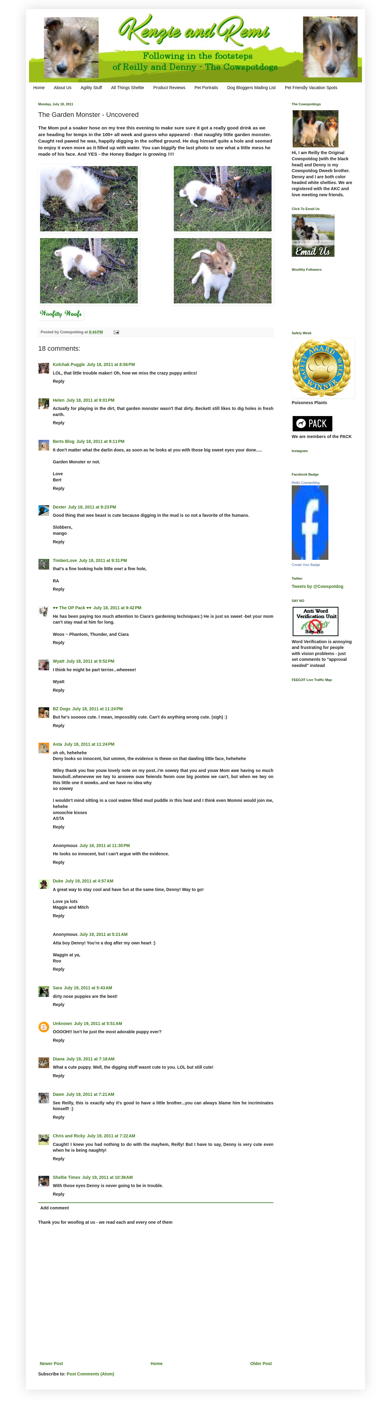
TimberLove (65, 560)
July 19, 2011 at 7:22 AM (111, 1135)
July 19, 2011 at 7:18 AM (90, 1058)
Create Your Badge (306, 565)
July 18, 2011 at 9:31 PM (103, 560)
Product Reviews (169, 87)
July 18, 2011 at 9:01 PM (90, 400)
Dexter (59, 507)
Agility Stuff (91, 87)
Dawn (58, 1094)
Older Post (261, 1363)
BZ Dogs (62, 708)
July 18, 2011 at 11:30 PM (104, 845)
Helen (58, 400)
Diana (58, 1058)
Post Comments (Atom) (90, 1373)
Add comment (54, 1207)
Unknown (62, 1023)
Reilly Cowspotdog (306, 482)
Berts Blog (64, 441)
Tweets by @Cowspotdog (317, 586)
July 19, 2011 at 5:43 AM (88, 987)
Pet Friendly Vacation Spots (311, 87)
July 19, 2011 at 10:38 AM (107, 1177)
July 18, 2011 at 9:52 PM (90, 661)
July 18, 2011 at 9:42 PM (117, 607)
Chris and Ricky (69, 1135)
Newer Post (51, 1363)
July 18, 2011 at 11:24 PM (97, 708)
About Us (62, 87)
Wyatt (58, 661)
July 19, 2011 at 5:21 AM (103, 934)
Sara (57, 987)
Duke (58, 881)
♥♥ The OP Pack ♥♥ (72, 607)
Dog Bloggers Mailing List (251, 87)
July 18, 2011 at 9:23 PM (92, 507)
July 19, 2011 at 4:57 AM (89, 881)
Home (39, 87)
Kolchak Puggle (69, 364)
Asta (57, 744)
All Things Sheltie (127, 87)
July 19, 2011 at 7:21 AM (90, 1094)
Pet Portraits (206, 87)
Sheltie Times (66, 1177)
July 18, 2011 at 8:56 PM (111, 364)
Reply (58, 381)
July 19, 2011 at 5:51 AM (98, 1023)
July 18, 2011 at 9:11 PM (100, 441)
